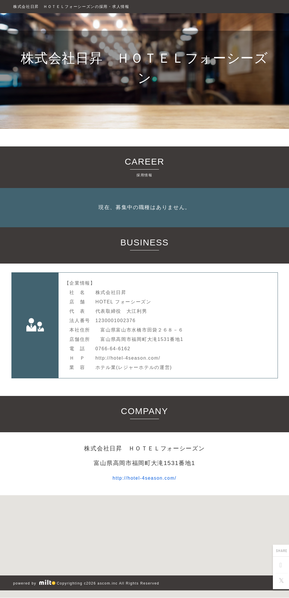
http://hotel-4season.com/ (144, 478)
